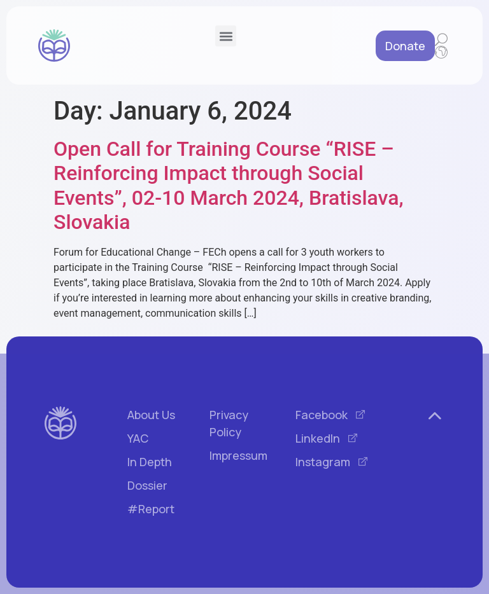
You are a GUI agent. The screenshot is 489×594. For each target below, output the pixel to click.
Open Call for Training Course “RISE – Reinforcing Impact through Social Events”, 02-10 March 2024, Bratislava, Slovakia (228, 185)
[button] (225, 35)
